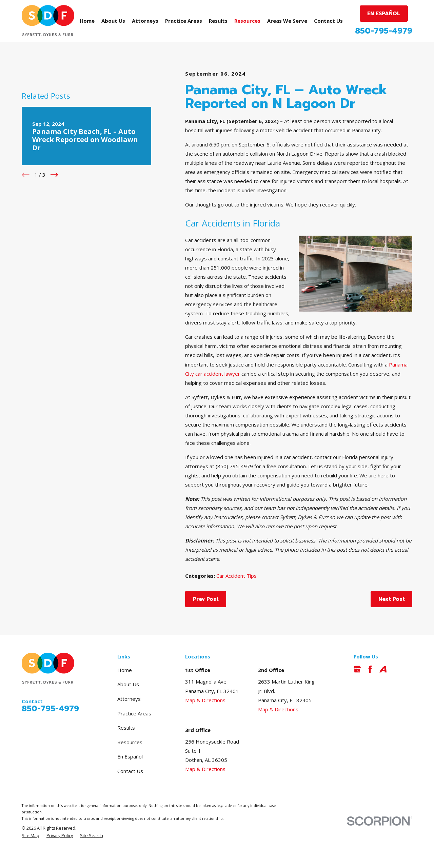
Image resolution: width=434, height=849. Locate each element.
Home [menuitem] (87, 20)
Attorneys (129, 698)
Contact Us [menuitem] (328, 20)
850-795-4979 (383, 31)
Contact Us (130, 771)
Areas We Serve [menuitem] (287, 20)
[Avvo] (383, 669)
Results (126, 727)
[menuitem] (30, 836)
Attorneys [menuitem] (145, 20)
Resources (129, 742)
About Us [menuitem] (113, 20)
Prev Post (206, 599)
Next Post (391, 599)
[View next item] (54, 175)
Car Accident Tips (236, 575)
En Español (130, 756)
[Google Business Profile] (357, 669)
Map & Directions (205, 700)
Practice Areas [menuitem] (183, 20)
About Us (128, 684)
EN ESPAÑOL (383, 13)
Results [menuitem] (218, 20)
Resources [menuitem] (247, 20)
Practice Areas (134, 713)
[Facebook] (370, 669)
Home (124, 670)
